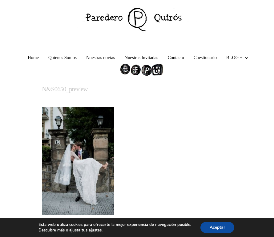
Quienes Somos (62, 57)
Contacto (176, 57)
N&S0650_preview (64, 89)
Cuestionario (205, 57)
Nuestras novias (100, 57)
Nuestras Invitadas (141, 57)
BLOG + (235, 58)
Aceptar (217, 227)
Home (33, 57)
